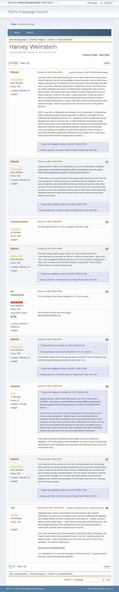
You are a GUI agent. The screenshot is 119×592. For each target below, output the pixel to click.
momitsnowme (19, 221)
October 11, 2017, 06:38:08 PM (50, 222)
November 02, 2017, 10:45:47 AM (50, 508)
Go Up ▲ (109, 589)
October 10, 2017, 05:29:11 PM (50, 72)
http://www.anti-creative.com (49, 315)
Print (107, 63)
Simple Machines (27, 589)
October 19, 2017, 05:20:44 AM (50, 459)
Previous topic (90, 55)
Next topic (104, 55)
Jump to (67, 580)
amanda (15, 386)
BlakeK (15, 72)
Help (88, 589)
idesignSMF (39, 589)
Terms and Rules (98, 589)
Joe (13, 507)
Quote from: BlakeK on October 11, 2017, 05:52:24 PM (65, 392)
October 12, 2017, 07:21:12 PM (50, 339)
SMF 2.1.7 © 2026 (13, 589)
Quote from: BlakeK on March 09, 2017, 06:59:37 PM (64, 144)
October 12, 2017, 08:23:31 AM (50, 291)
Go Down (13, 63)
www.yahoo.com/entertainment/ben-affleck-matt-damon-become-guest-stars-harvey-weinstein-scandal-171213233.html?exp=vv (70, 404)
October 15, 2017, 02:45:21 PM (50, 386)
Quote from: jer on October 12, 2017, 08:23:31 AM (63, 345)
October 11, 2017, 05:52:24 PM (50, 161)
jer (12, 291)
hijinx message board (28, 11)
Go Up (11, 566)
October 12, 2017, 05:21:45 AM (50, 248)
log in (50, 2)
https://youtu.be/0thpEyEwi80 (51, 548)
